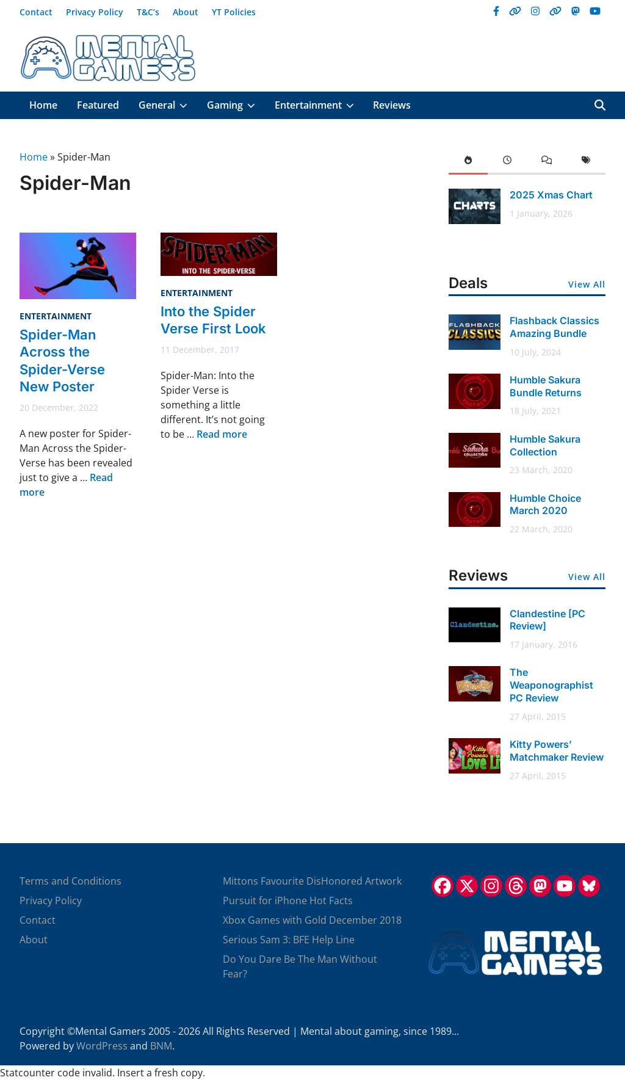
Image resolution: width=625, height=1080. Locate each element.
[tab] (468, 162)
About (185, 12)
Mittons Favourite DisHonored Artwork (312, 881)
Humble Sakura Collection (545, 445)
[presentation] (468, 162)
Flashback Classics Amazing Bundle (554, 326)
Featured (98, 105)
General (168, 105)
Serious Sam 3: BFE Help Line (289, 939)
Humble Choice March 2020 (545, 504)
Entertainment (319, 105)
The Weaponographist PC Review (551, 685)
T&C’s (148, 12)
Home (43, 105)
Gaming (236, 105)
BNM (161, 1046)
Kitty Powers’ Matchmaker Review (557, 750)
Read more (222, 434)
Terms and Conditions (70, 881)
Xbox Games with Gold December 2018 (312, 920)
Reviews (392, 105)
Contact (36, 12)
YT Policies (234, 12)
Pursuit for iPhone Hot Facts (288, 900)
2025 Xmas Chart (551, 195)
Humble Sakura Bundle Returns (546, 386)
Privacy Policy (94, 12)
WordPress (102, 1046)
